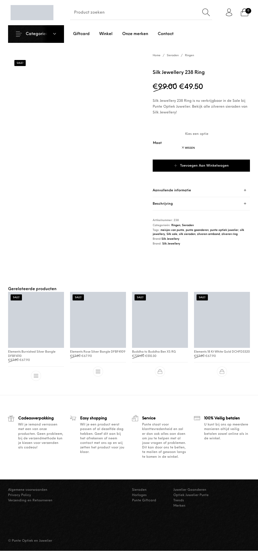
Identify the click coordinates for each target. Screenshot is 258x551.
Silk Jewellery (170, 239)
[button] (160, 372)
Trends (178, 500)
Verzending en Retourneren (30, 500)
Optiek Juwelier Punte (191, 495)
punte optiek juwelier (224, 230)
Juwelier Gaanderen (189, 490)
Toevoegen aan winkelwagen (204, 165)
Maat (157, 143)
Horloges (139, 495)
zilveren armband (208, 234)
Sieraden (173, 55)
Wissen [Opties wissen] (190, 148)
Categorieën (38, 34)
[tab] (201, 190)
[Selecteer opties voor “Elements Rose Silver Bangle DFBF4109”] (98, 372)
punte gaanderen (197, 230)
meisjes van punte (172, 230)
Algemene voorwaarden (27, 490)
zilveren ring (229, 234)
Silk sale (172, 234)
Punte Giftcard (144, 500)
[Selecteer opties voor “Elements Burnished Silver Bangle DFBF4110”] (36, 376)
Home (156, 55)
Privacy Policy (19, 495)
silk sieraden (187, 234)
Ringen (189, 55)
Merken (179, 505)
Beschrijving (163, 203)
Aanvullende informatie (172, 190)
